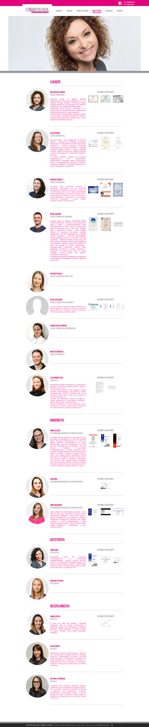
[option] (74, 43)
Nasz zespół (97, 11)
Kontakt (120, 11)
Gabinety (59, 11)
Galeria (69, 11)
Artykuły (109, 11)
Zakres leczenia (82, 11)
